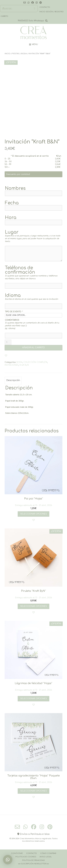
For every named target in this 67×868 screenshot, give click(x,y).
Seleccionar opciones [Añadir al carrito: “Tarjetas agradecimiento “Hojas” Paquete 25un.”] (33, 791)
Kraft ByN (24, 365)
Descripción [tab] (13, 380)
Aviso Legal (46, 857)
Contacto (31, 853)
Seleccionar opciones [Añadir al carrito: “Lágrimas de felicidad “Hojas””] (33, 698)
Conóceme (17, 853)
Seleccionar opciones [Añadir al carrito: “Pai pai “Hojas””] (33, 514)
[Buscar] (34, 8)
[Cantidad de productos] (8, 342)
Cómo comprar (48, 853)
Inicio (7, 54)
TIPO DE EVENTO (14, 312)
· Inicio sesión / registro (51, 12)
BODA (24, 54)
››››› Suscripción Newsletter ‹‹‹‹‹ (33, 864)
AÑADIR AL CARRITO (33, 347)
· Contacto (44, 7)
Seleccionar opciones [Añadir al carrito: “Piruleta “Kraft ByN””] (33, 606)
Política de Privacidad (33, 860)
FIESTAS (16, 54)
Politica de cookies (25, 857)
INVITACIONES (11, 365)
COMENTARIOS (12, 320)
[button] (6, 355)
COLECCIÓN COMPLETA (35, 362)
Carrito (4, 16)
